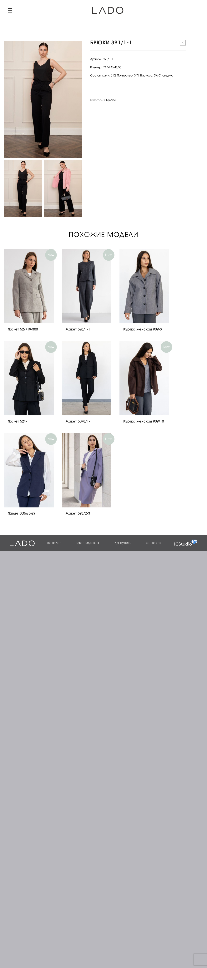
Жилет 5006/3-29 (21, 513)
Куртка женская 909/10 (143, 421)
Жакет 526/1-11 (79, 329)
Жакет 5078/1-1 (79, 421)
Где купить (122, 543)
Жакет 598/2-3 (78, 513)
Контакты (153, 543)
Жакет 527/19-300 (23, 329)
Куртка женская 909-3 (142, 329)
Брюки (111, 100)
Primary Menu (10, 10)
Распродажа (87, 543)
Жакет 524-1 (18, 421)
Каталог (54, 543)
